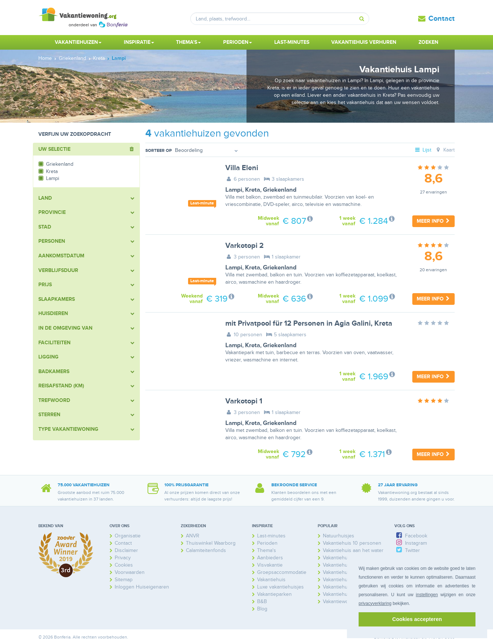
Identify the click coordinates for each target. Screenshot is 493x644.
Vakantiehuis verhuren (363, 42)
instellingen (427, 594)
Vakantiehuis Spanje (345, 594)
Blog (262, 609)
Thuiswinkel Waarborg (211, 543)
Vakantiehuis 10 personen (352, 543)
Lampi (233, 189)
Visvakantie (270, 565)
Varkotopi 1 (243, 401)
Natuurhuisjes (338, 536)
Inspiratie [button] (139, 42)
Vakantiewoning (340, 601)
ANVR (192, 536)
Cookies (124, 565)
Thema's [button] (188, 42)
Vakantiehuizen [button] (78, 42)
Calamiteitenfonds (206, 550)
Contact (441, 18)
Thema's (266, 550)
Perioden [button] (237, 42)
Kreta (252, 189)
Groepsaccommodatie (281, 572)
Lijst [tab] (423, 150)
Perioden (267, 543)
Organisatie (128, 536)
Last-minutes (291, 42)
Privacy (123, 558)
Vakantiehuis (271, 579)
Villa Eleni (241, 168)
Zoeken (428, 42)
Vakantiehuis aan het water (353, 550)
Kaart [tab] (445, 150)
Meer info (433, 221)
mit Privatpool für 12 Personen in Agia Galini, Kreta (308, 323)
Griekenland (280, 189)
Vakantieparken (274, 594)
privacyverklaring (375, 603)
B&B (262, 601)
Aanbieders (270, 558)
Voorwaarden (130, 572)
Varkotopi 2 (244, 245)
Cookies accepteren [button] (417, 619)
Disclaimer (126, 550)
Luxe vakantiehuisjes (280, 587)
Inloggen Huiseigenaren (142, 587)
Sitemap (124, 579)
